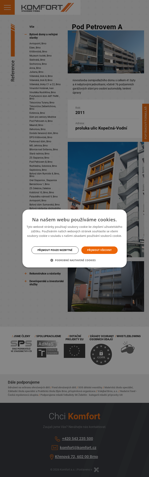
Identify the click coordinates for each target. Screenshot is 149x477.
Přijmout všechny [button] (99, 250)
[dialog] (74, 239)
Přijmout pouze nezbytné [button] (54, 250)
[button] (74, 260)
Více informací (74, 240)
